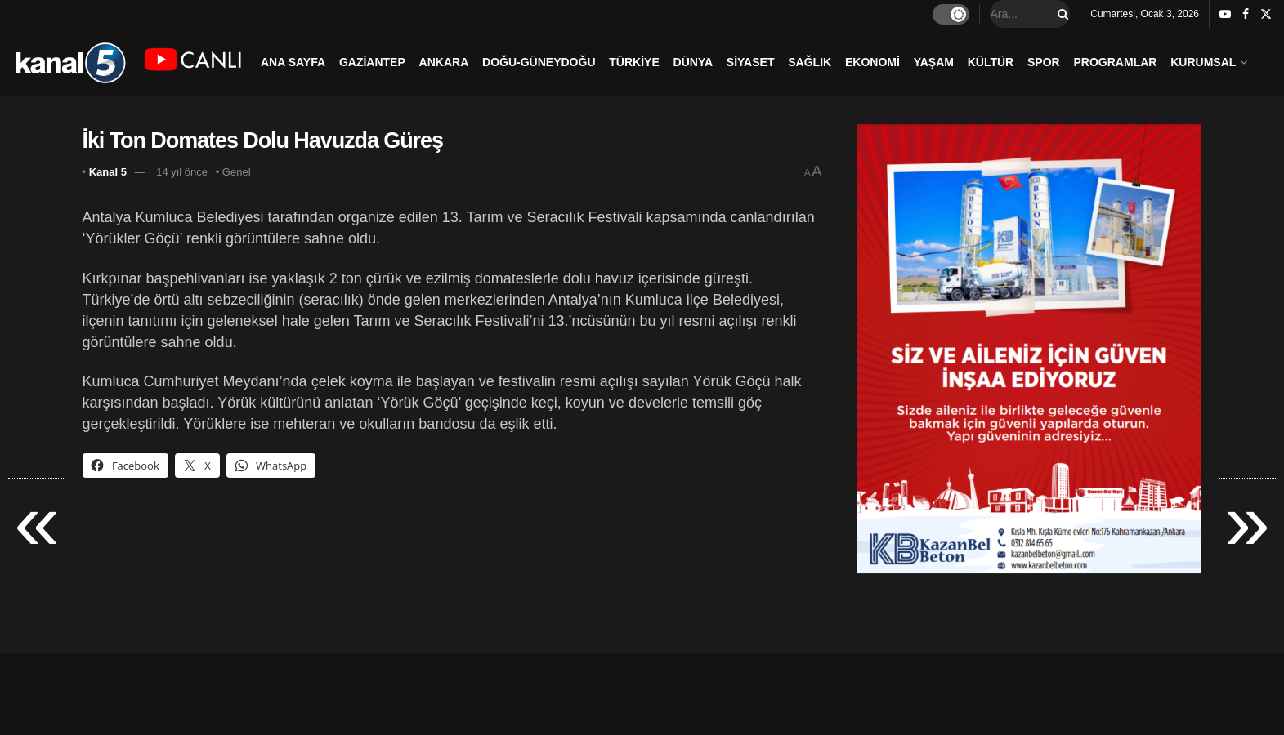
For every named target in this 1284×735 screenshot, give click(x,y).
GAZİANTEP (372, 62)
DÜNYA (693, 62)
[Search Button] (1060, 14)
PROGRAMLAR (1115, 62)
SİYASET (751, 62)
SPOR (1043, 62)
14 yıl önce (182, 172)
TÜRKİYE (634, 62)
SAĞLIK (809, 62)
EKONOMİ (872, 62)
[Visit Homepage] (70, 61)
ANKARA (444, 62)
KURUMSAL (1203, 62)
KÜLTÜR (991, 62)
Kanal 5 (108, 172)
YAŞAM (934, 62)
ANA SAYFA (293, 62)
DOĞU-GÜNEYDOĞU (538, 62)
